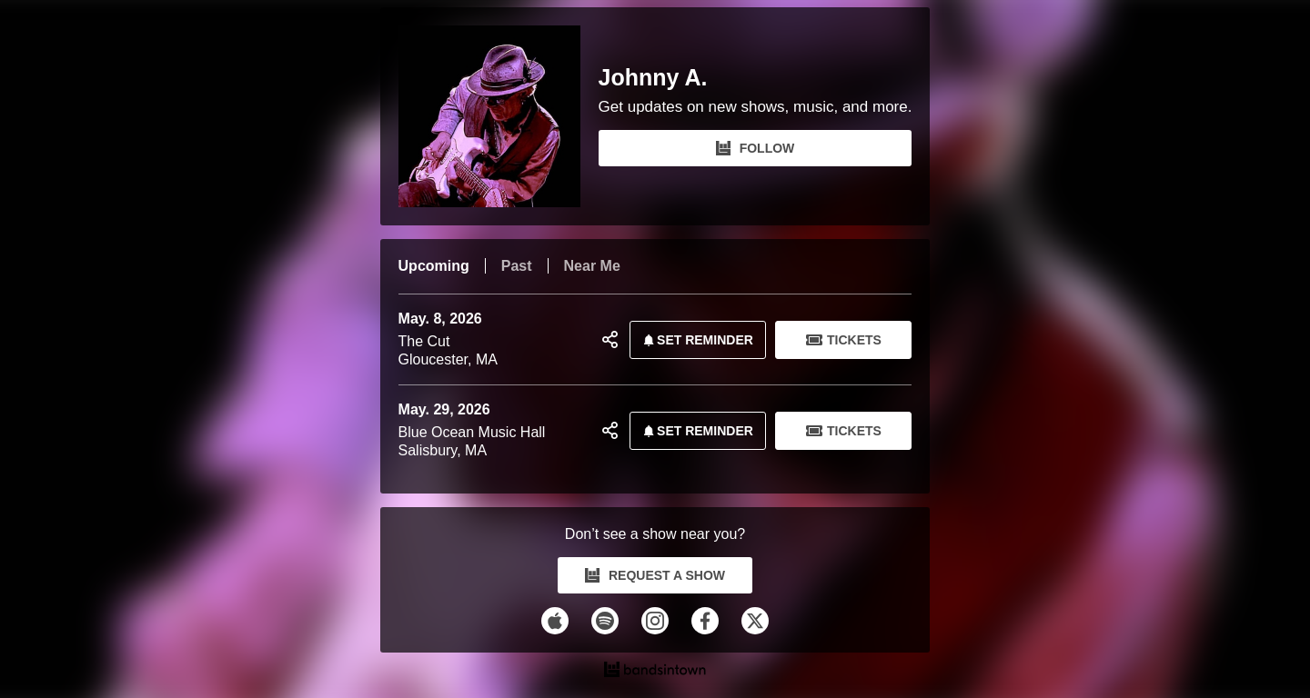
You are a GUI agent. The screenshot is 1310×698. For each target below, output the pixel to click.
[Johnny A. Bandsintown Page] (498, 116)
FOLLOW (755, 148)
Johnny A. (653, 77)
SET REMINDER (695, 340)
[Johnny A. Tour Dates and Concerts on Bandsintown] (655, 672)
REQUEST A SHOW (655, 575)
